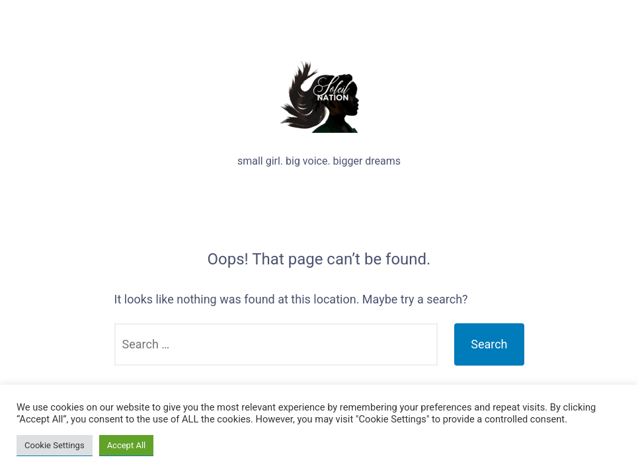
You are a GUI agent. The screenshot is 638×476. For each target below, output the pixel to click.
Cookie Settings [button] (54, 445)
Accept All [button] (126, 445)
